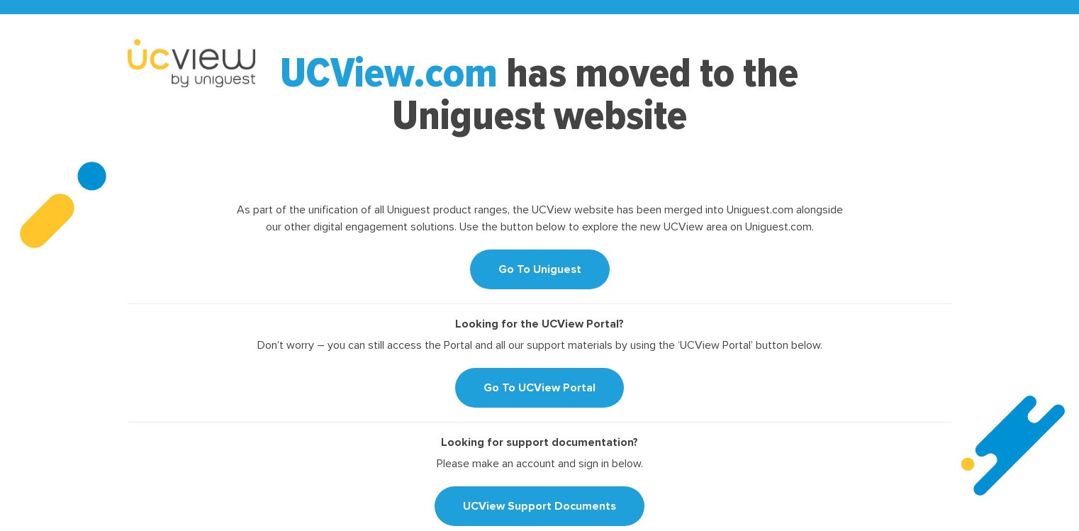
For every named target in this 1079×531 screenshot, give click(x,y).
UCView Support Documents (539, 506)
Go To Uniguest (539, 269)
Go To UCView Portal (539, 388)
